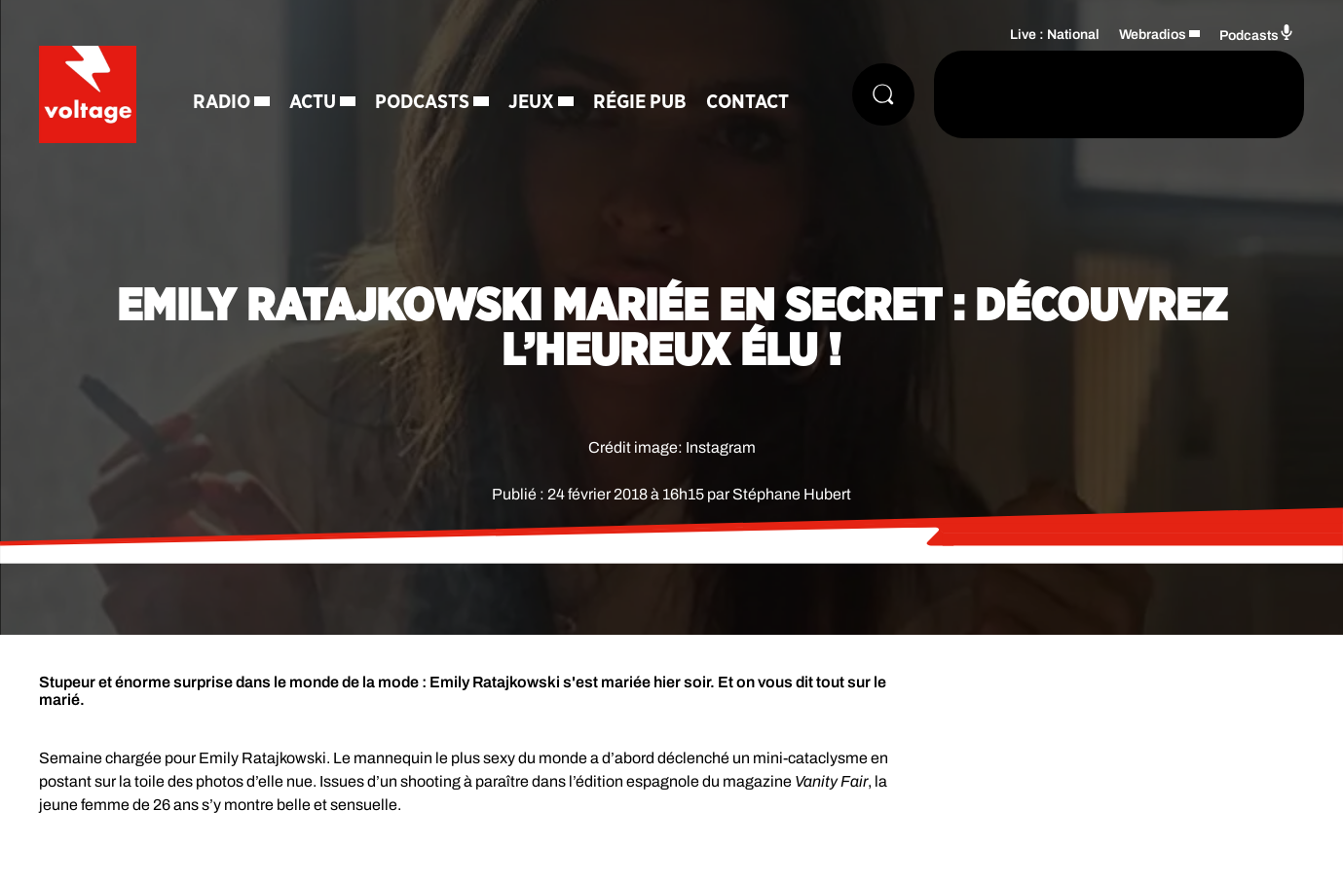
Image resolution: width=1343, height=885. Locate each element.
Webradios (1152, 34)
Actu (312, 102)
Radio (221, 102)
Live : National (1055, 34)
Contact (747, 102)
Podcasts (422, 102)
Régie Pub (640, 102)
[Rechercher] (883, 94)
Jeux (531, 102)
